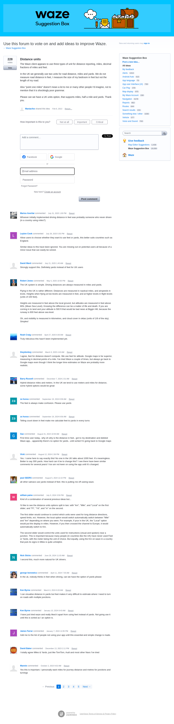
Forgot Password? (29, 186)
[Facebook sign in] (33, 157)
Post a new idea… (131, 62)
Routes (126, 106)
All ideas (127, 65)
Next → (87, 686)
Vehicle (126, 117)
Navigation (127, 99)
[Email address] (47, 171)
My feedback (128, 69)
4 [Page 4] (73, 686)
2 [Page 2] (63, 686)
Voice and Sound (130, 121)
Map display (128, 91)
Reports (126, 103)
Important (83, 122)
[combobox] (143, 133)
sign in (147, 43)
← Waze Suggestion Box (14, 48)
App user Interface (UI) (133, 84)
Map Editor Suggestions (139, 145)
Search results (129, 110)
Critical (102, 122)
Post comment (89, 199)
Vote (10, 68)
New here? (47, 192)
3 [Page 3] (68, 686)
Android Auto (128, 77)
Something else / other (133, 114)
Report (72, 213)
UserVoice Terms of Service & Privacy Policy (98, 714)
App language (129, 80)
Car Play (126, 88)
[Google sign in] (61, 157)
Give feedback (136, 140)
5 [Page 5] (78, 686)
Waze (131, 155)
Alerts (125, 73)
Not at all (66, 122)
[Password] (47, 179)
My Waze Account (131, 95)
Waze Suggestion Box (135, 58)
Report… (68, 109)
